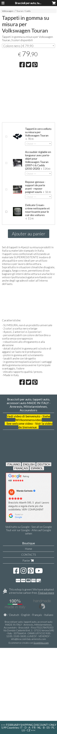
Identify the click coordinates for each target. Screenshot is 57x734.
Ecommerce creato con (29, 642)
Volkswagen (7, 11)
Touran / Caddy (23, 11)
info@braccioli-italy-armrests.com (28, 638)
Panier (28, 560)
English (25, 614)
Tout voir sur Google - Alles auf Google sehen (28, 531)
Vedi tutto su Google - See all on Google (28, 526)
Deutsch (14, 614)
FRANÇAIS (21, 468)
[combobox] (28, 46)
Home (28, 548)
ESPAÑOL (37, 468)
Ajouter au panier (28, 233)
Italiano (48, 614)
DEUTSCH (43, 464)
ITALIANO (13, 464)
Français (37, 614)
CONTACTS (28, 554)
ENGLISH (29, 464)
